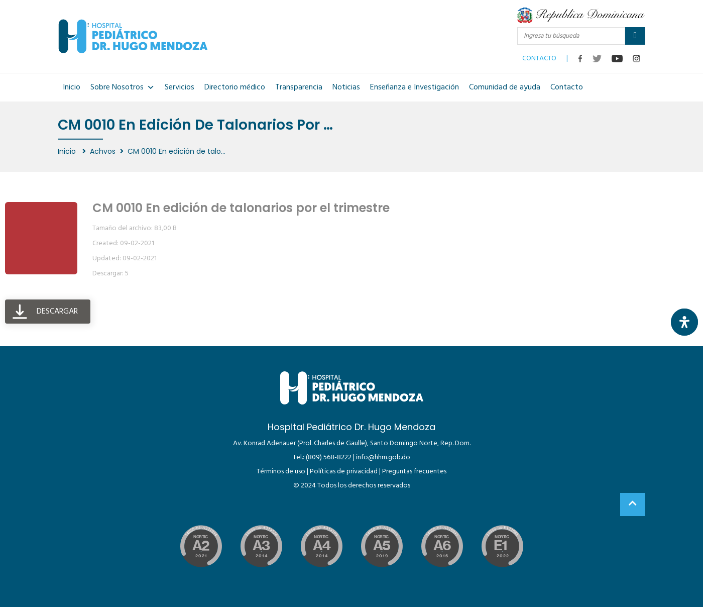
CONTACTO (539, 56)
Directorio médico (234, 87)
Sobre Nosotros (122, 87)
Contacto (566, 87)
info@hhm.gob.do (383, 457)
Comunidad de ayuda (504, 87)
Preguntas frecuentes (414, 471)
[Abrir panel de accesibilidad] (684, 322)
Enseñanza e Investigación (414, 87)
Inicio (71, 87)
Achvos (102, 151)
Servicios (179, 87)
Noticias (346, 87)
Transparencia (298, 87)
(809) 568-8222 (329, 457)
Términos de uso (281, 471)
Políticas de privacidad (344, 471)
